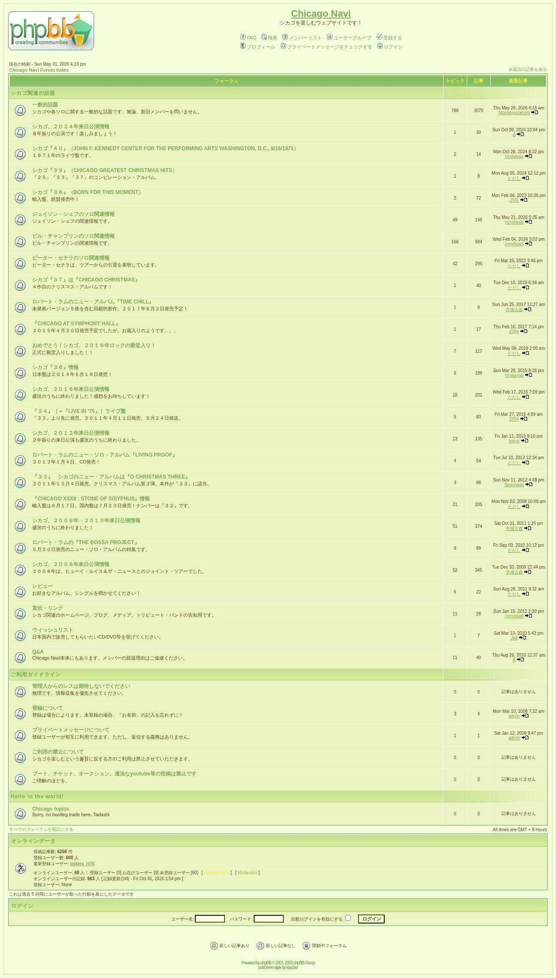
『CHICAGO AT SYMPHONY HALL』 (76, 324)
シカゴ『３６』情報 (55, 367)
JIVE (514, 200)
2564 (514, 331)
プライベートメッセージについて (70, 730)
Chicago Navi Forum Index (39, 70)
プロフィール (257, 46)
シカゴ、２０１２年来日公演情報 (70, 433)
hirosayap (514, 156)
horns (514, 441)
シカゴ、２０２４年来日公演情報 (70, 127)
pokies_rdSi (82, 863)
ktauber (292, 967)
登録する (389, 37)
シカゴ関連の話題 (33, 93)
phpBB (266, 962)
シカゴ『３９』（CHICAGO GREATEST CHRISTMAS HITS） (104, 170)
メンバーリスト (302, 37)
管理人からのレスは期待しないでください (81, 686)
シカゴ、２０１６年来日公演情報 (70, 389)
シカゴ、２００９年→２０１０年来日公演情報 (86, 521)
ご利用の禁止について (58, 752)
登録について (47, 708)
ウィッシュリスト (52, 630)
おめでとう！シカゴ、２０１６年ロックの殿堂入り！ (94, 345)
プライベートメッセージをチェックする (326, 46)
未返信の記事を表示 (527, 69)
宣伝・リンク (47, 608)
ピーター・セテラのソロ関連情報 (70, 258)
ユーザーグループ (349, 37)
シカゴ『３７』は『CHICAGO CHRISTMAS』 (86, 280)
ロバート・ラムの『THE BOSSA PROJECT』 (86, 542)
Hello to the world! (37, 796)
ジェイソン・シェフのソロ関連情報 (73, 214)
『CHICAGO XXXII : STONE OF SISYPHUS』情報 (91, 499)
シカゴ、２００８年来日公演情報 (70, 564)
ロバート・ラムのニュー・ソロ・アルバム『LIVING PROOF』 (104, 455)
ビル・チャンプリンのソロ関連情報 (73, 236)
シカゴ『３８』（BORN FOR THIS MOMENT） (87, 192)
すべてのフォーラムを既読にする (41, 829)
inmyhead (514, 222)
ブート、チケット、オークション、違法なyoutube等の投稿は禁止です (114, 774)
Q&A (38, 652)
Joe (513, 638)
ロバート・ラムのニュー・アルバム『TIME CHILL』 (93, 302)
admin (514, 716)
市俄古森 (514, 309)
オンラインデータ (33, 841)
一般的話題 (45, 105)
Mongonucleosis (513, 112)
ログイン (390, 46)
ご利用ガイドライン (36, 675)
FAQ (248, 37)
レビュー (42, 586)
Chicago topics (50, 809)
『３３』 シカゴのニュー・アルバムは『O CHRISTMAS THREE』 (111, 477)
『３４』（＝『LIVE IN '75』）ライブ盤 (79, 411)
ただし (514, 178)
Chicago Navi (321, 13)
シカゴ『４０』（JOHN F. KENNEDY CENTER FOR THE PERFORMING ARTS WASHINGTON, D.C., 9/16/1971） (165, 148)
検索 (269, 37)
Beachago (514, 484)
